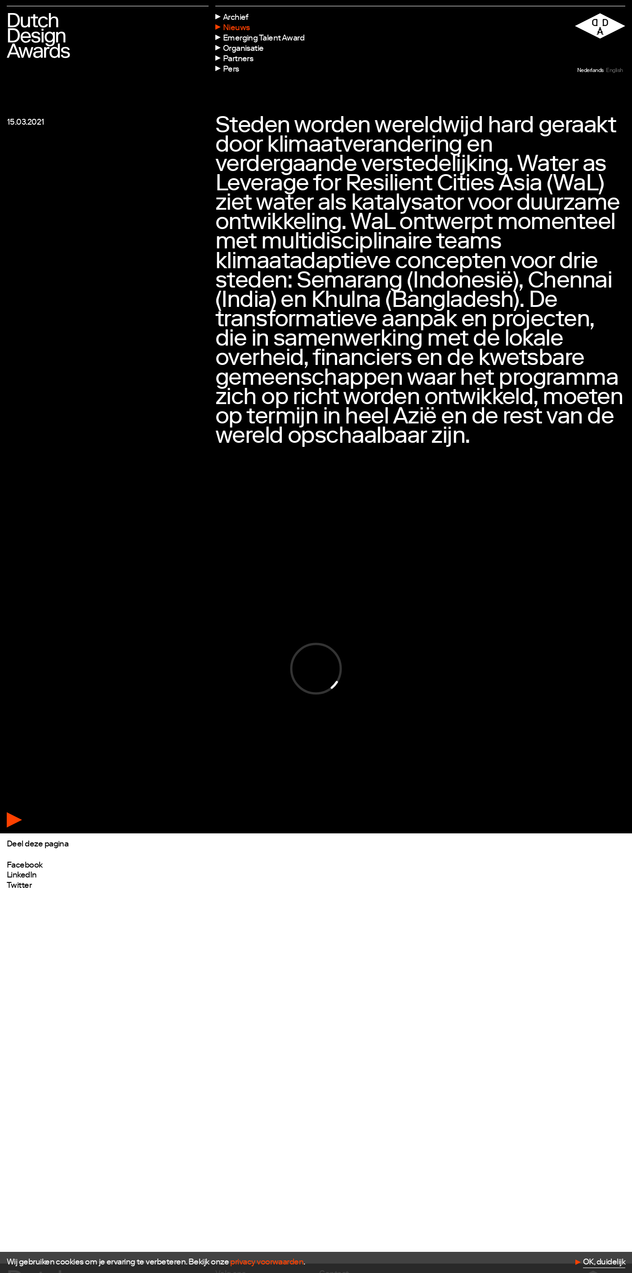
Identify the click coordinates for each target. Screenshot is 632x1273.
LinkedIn (22, 876)
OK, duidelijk (604, 1263)
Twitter (19, 886)
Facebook (25, 866)
